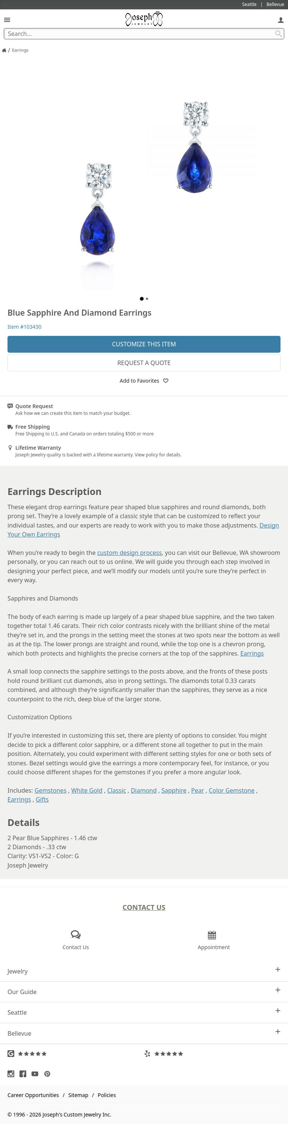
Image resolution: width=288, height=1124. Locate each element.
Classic (116, 790)
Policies (107, 1095)
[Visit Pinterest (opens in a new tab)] (49, 1074)
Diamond (144, 790)
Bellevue (144, 1033)
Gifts (42, 799)
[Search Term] (144, 33)
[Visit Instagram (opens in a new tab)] (13, 1074)
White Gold (86, 790)
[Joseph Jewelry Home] (4, 50)
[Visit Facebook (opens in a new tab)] (25, 1074)
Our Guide (144, 991)
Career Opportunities (33, 1095)
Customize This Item (144, 344)
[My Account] (281, 19)
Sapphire (173, 790)
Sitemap (78, 1095)
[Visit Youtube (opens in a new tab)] (37, 1074)
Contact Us (144, 907)
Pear (197, 790)
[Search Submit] (278, 33)
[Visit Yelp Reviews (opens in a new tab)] (212, 1053)
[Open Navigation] (7, 19)
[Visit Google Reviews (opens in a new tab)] (76, 1053)
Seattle (144, 1012)
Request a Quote (144, 363)
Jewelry (144, 971)
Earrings (252, 653)
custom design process (129, 553)
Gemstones (50, 790)
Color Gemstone (232, 790)
